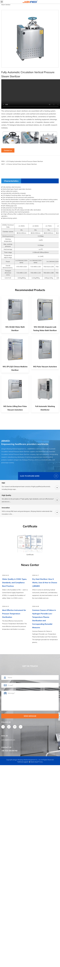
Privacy (40, 762)
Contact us (8, 150)
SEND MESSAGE (30, 716)
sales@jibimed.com (8, 740)
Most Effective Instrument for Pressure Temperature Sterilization (14, 613)
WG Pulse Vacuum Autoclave (45, 366)
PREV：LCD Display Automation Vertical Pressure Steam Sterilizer (22, 161)
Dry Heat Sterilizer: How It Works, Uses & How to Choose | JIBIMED (44, 582)
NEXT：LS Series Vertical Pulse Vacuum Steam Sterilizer (19, 164)
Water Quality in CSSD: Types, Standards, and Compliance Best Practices (14, 582)
